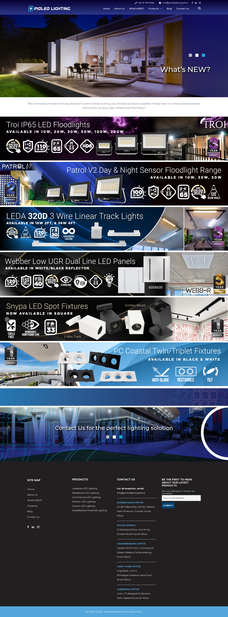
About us (119, 8)
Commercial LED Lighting (86, 497)
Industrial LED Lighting (84, 488)
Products (154, 8)
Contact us (182, 8)
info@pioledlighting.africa (175, 2)
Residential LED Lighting (85, 492)
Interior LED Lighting (83, 506)
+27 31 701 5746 (146, 2)
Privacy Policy (134, 611)
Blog (169, 8)
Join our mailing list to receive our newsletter (178, 492)
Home (106, 8)
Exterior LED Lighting (83, 501)
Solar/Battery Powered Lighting (89, 510)
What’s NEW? (136, 8)
